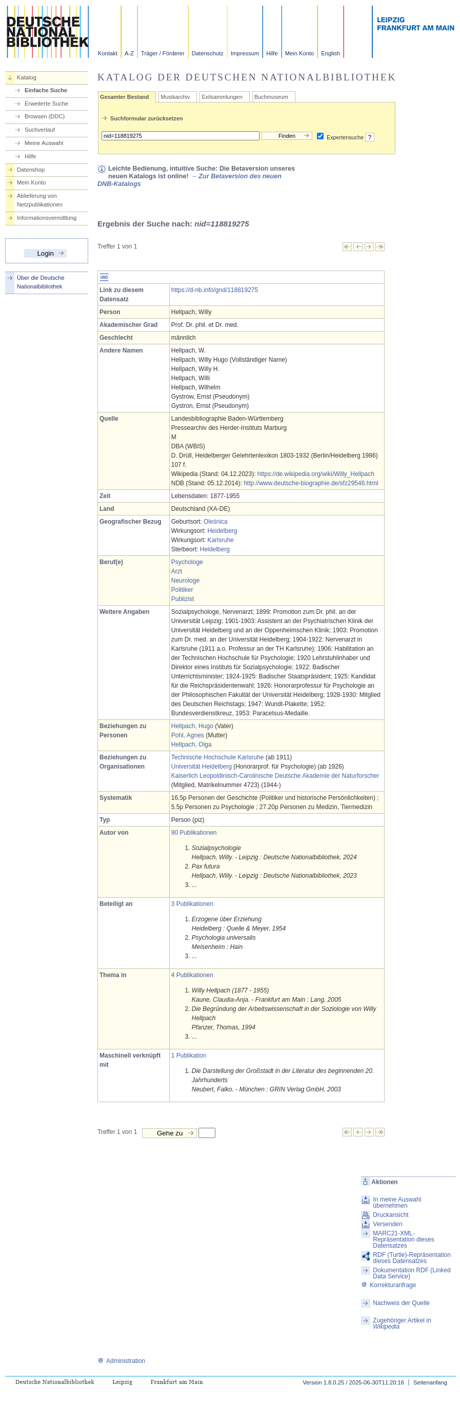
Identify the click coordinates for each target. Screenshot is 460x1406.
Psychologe (187, 562)
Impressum (245, 53)
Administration (121, 1360)
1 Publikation (189, 1055)
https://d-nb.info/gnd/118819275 (214, 290)
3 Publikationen (192, 903)
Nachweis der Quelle (401, 1303)
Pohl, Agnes (187, 735)
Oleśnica (216, 521)
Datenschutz (208, 53)
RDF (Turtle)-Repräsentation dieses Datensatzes (412, 1258)
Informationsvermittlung (46, 218)
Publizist (182, 599)
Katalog (26, 77)
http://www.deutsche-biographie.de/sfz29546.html (311, 483)
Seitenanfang (430, 1382)
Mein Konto (299, 53)
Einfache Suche (46, 90)
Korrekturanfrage (388, 1285)
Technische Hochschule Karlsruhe (217, 757)
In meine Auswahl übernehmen (397, 1202)
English (330, 53)
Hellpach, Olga (191, 744)
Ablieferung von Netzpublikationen (40, 200)
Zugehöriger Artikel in (402, 1323)
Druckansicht (390, 1214)
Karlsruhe (220, 540)
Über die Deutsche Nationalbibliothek (41, 282)
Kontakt (107, 53)
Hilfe (271, 53)
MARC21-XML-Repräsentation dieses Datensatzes (403, 1239)
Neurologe (185, 580)
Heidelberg (222, 530)
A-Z (129, 53)
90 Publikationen (194, 832)
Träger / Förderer (163, 53)
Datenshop (31, 170)
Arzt (176, 571)
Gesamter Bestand (124, 97)
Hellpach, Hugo (192, 726)
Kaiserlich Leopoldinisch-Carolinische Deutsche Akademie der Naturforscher (275, 775)
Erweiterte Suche (46, 103)
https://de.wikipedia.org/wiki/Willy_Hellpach (315, 474)
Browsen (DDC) (45, 116)
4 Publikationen (192, 975)
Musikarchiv (175, 97)
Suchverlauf (40, 130)
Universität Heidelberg (201, 766)
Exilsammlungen (222, 97)
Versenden (387, 1224)
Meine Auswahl (44, 143)
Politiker (182, 589)
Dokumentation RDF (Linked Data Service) (411, 1273)
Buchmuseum (271, 97)
